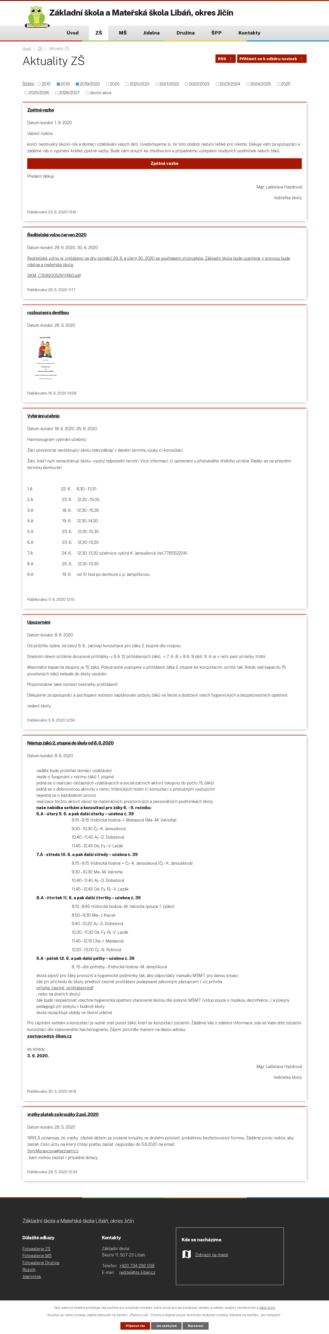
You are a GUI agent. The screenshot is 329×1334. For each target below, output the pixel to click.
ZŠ (98, 33)
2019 (65, 84)
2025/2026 (39, 92)
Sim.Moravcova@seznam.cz (53, 1157)
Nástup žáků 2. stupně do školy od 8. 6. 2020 (71, 748)
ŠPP (216, 33)
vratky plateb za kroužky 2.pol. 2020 (63, 1120)
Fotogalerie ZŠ (36, 1255)
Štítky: (28, 83)
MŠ (123, 33)
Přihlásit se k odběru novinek (271, 60)
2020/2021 (139, 84)
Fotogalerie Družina (40, 1270)
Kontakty (249, 33)
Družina (185, 33)
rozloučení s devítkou (48, 315)
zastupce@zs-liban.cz (50, 1041)
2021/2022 (169, 84)
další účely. (267, 1307)
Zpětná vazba (41, 110)
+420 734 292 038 (136, 1273)
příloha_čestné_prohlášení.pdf (65, 993)
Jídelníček (31, 1284)
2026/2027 (69, 92)
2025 (286, 84)
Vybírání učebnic (44, 419)
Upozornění (39, 626)
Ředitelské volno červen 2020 (57, 236)
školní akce (100, 92)
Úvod (72, 33)
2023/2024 (230, 84)
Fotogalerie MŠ (37, 1263)
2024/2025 (260, 84)
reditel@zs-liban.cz (137, 1279)
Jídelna (151, 33)
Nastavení (199, 1325)
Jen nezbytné (166, 1325)
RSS (224, 60)
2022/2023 (199, 84)
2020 (114, 84)
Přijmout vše (132, 1325)
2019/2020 (90, 84)
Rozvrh (28, 1277)
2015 (46, 84)
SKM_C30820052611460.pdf (54, 276)
